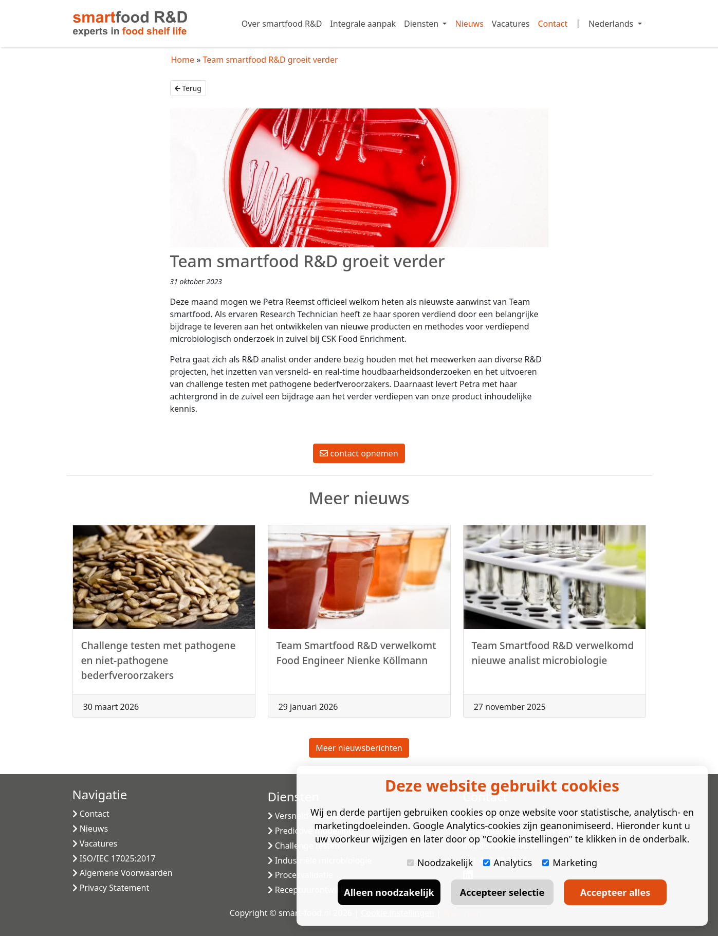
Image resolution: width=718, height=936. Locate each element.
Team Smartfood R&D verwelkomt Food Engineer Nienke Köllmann (356, 657)
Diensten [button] (422, 23)
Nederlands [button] (611, 23)
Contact (552, 23)
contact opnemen (359, 453)
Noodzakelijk (440, 862)
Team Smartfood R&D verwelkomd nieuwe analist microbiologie (553, 657)
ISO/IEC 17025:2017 (114, 858)
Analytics (507, 862)
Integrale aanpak (363, 23)
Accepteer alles (615, 892)
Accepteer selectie (502, 892)
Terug (188, 88)
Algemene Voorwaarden (122, 872)
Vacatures (511, 23)
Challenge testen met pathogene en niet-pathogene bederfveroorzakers (158, 664)
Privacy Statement (111, 887)
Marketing (569, 862)
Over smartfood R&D (282, 23)
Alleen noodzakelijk (389, 892)
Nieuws (469, 23)
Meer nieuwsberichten (359, 748)
